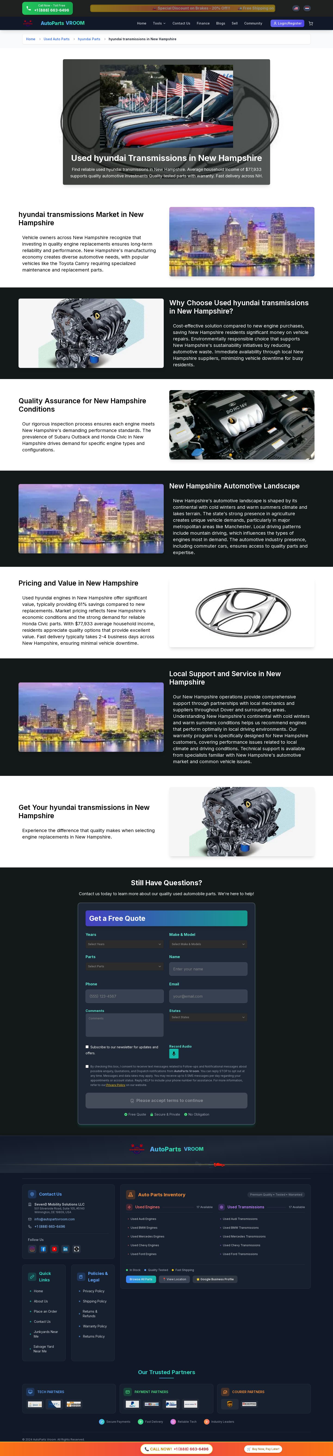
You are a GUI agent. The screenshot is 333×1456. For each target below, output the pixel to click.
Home (141, 23)
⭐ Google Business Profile (215, 1279)
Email (174, 983)
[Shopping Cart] (310, 23)
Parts (91, 956)
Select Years (125, 944)
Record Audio (180, 1046)
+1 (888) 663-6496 (49, 1226)
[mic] (174, 1053)
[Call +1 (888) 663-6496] (47, 8)
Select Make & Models (209, 944)
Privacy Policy (115, 1084)
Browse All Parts (141, 1279)
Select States (209, 1017)
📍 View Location (174, 1279)
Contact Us (181, 23)
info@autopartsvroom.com (54, 1219)
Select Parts (125, 966)
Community (253, 23)
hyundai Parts (89, 39)
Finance (203, 23)
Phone (91, 983)
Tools (159, 23)
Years (91, 934)
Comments (95, 1010)
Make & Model (182, 934)
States (175, 1010)
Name (174, 956)
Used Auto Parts (57, 39)
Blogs (220, 23)
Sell (235, 23)
